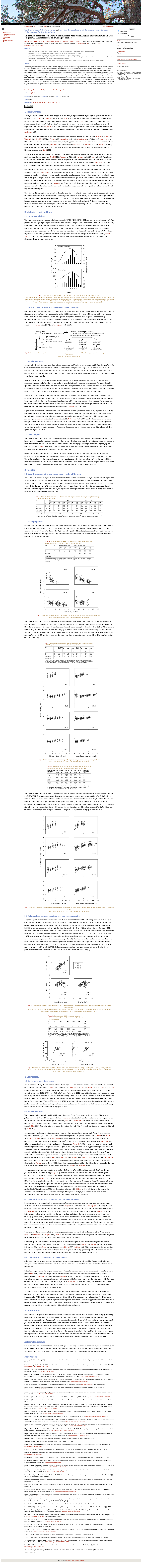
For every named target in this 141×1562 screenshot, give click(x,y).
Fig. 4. (41, 760)
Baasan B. (58, 41)
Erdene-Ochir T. (29, 41)
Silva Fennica (28, 26)
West (31, 1274)
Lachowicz (104, 139)
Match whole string (124, 35)
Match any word (123, 31)
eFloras (80, 121)
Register (119, 41)
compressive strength (51, 90)
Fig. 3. (39, 615)
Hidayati (31, 1211)
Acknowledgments (8, 40)
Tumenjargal (57, 325)
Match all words (123, 33)
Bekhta (87, 144)
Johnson (49, 118)
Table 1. (38, 497)
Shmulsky (98, 162)
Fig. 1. (41, 295)
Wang (62, 157)
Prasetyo (100, 1211)
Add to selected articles (108, 26)
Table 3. (47, 643)
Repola (52, 139)
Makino (42, 446)
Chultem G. (65, 41)
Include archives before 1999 (126, 36)
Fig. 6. (30, 1005)
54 (34, 26)
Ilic (82, 1087)
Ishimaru (43, 1178)
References (6, 41)
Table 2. (47, 541)
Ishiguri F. (37, 41)
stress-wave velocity (38, 90)
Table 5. (51, 1016)
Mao (65, 118)
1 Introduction (7, 32)
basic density (28, 90)
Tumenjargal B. (49, 41)
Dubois (101, 144)
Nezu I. (43, 41)
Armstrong (51, 1087)
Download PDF (56, 102)
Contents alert (121, 54)
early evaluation (62, 90)
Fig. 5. (27, 907)
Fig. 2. (27, 353)
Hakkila (98, 136)
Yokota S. (79, 41)
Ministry (45, 172)
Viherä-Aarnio (82, 139)
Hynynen (48, 127)
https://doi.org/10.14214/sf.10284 (33, 45)
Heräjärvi (39, 139)
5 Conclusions (7, 38)
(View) (33, 93)
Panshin (39, 1163)
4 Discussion (6, 37)
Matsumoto (41, 419)
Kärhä (45, 150)
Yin (93, 157)
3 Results (5, 35)
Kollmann (70, 406)
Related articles (121, 67)
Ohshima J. (72, 41)
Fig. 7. (30, 1067)
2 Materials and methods (9, 34)
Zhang (39, 118)
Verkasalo (28, 132)
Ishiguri (80, 157)
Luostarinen (64, 139)
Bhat (107, 136)
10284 (45, 26)
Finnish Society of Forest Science (75, 1560)
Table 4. (50, 766)
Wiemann (40, 1276)
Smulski (53, 157)
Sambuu (57, 183)
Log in (118, 47)
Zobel (44, 1247)
